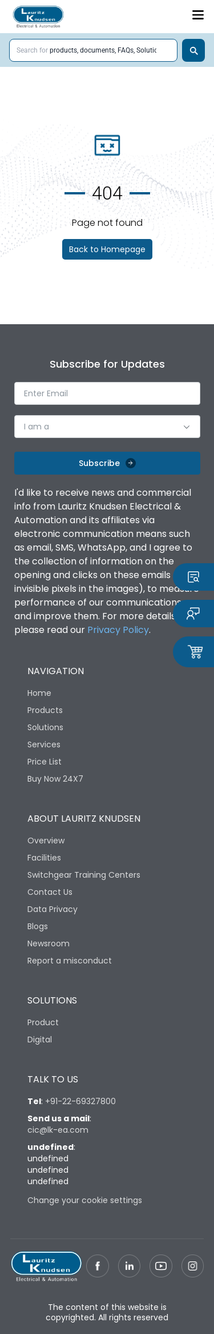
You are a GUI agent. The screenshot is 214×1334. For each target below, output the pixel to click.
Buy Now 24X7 (55, 779)
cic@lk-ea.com (57, 1130)
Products (45, 710)
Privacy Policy (118, 629)
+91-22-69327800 (80, 1101)
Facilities (44, 857)
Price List (44, 761)
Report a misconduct (69, 960)
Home (39, 693)
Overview (45, 840)
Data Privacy (52, 909)
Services (43, 744)
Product (43, 1022)
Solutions (45, 727)
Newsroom (48, 943)
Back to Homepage (107, 249)
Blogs (37, 926)
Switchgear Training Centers (83, 875)
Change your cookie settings (84, 1200)
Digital (39, 1039)
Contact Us (49, 892)
